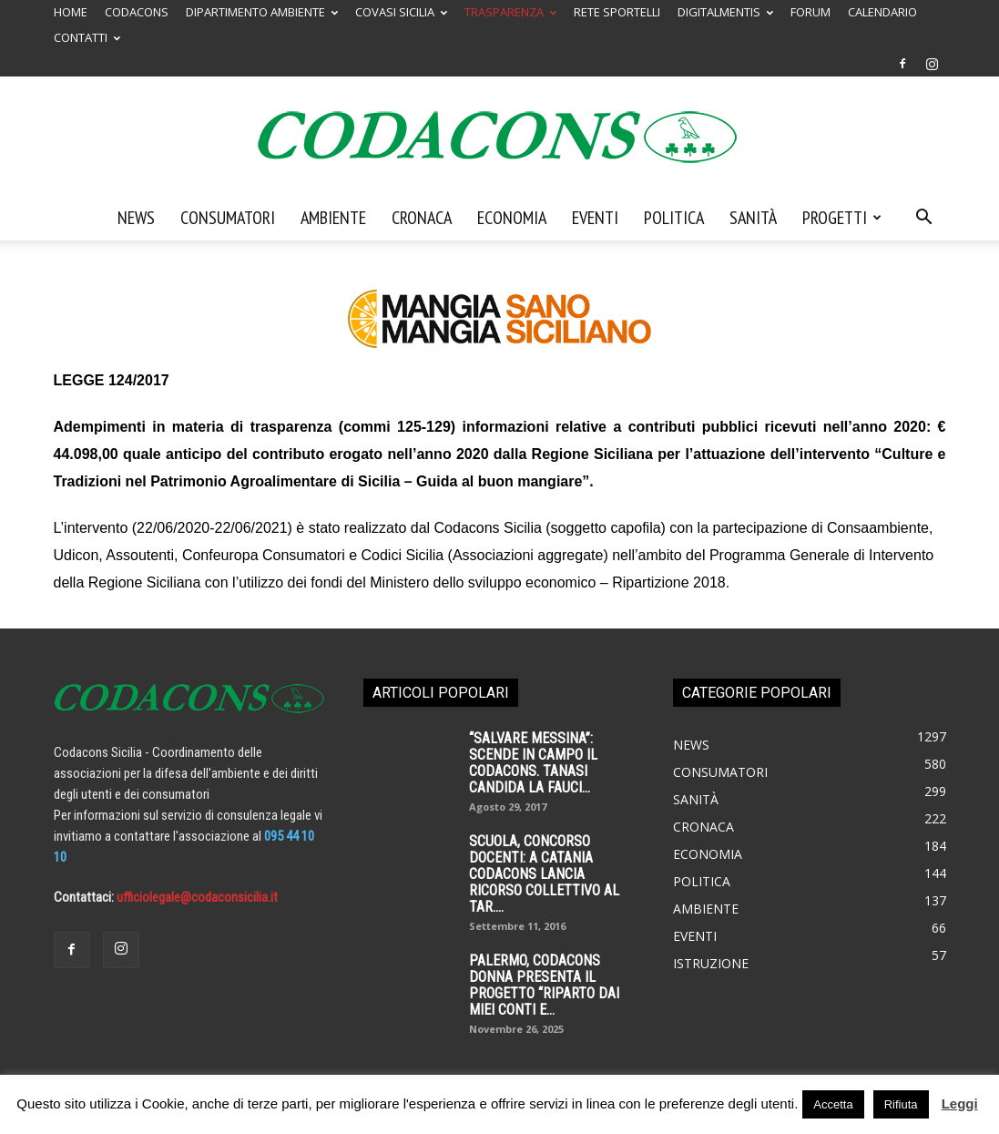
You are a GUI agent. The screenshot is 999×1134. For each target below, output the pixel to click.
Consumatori (227, 218)
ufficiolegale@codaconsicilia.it (197, 897)
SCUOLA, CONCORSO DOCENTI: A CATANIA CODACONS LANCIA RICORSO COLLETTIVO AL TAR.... (544, 874)
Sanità (753, 218)
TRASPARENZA (510, 12)
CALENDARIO (882, 12)
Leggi (960, 1103)
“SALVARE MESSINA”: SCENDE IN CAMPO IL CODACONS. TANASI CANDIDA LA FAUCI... (533, 763)
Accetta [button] (832, 1104)
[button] (924, 219)
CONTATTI (87, 37)
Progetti (842, 218)
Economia (511, 218)
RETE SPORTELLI (617, 12)
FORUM (810, 12)
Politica (674, 218)
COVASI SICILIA (401, 12)
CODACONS (136, 12)
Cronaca (422, 218)
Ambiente (333, 218)
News (136, 218)
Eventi (595, 218)
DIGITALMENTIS (725, 12)
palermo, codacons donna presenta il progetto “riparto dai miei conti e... (544, 985)
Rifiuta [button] (901, 1104)
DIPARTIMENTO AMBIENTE (262, 12)
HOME (70, 12)
